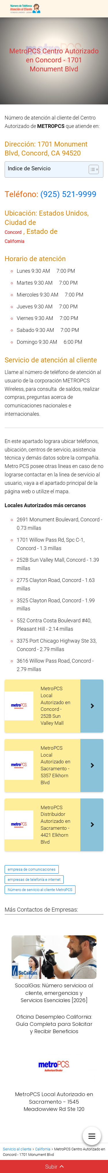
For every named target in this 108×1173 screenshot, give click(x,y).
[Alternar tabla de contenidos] (90, 169)
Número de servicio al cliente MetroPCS (40, 890)
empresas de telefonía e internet (34, 879)
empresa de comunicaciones (32, 869)
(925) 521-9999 (68, 194)
